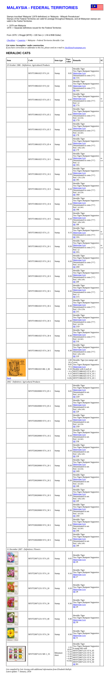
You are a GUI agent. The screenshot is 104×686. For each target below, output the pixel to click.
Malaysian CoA (79, 73)
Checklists (11, 40)
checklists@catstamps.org (75, 48)
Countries (21, 40)
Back (9, 378)
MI (74, 78)
